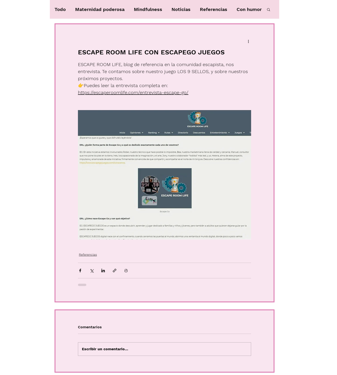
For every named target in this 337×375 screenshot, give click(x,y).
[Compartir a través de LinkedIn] (103, 270)
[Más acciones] (248, 41)
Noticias (181, 9)
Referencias (213, 9)
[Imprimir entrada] (126, 270)
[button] (268, 9)
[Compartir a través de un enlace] (114, 270)
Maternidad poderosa (100, 9)
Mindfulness (148, 9)
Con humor (249, 9)
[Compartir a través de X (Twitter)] (91, 270)
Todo (60, 9)
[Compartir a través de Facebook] (80, 270)
